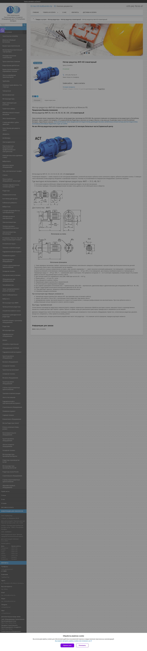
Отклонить (82, 645)
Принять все (67, 645)
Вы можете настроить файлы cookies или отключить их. (72, 641)
